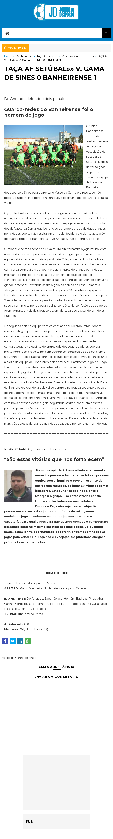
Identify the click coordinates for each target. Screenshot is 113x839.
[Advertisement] (56, 782)
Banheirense (24, 56)
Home (8, 56)
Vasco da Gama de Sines (78, 56)
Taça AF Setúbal (47, 56)
